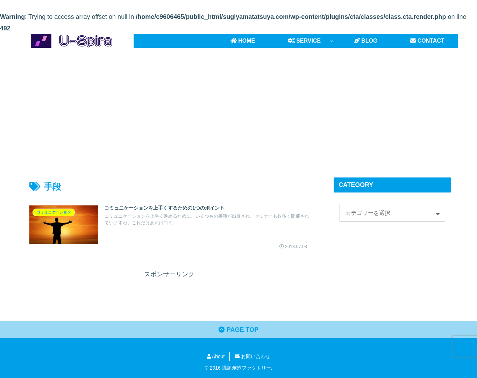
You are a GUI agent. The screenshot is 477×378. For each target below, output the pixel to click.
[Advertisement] (238, 105)
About (216, 356)
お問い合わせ (252, 356)
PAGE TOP (238, 329)
